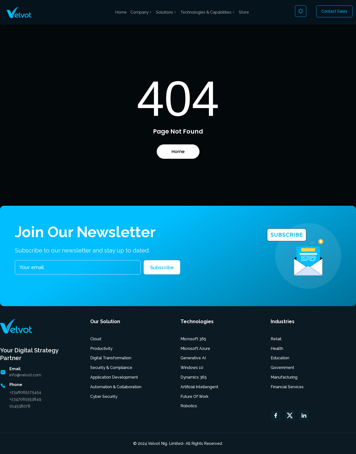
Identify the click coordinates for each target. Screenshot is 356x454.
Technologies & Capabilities (207, 12)
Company (141, 12)
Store (244, 12)
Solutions (166, 12)
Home (121, 12)
